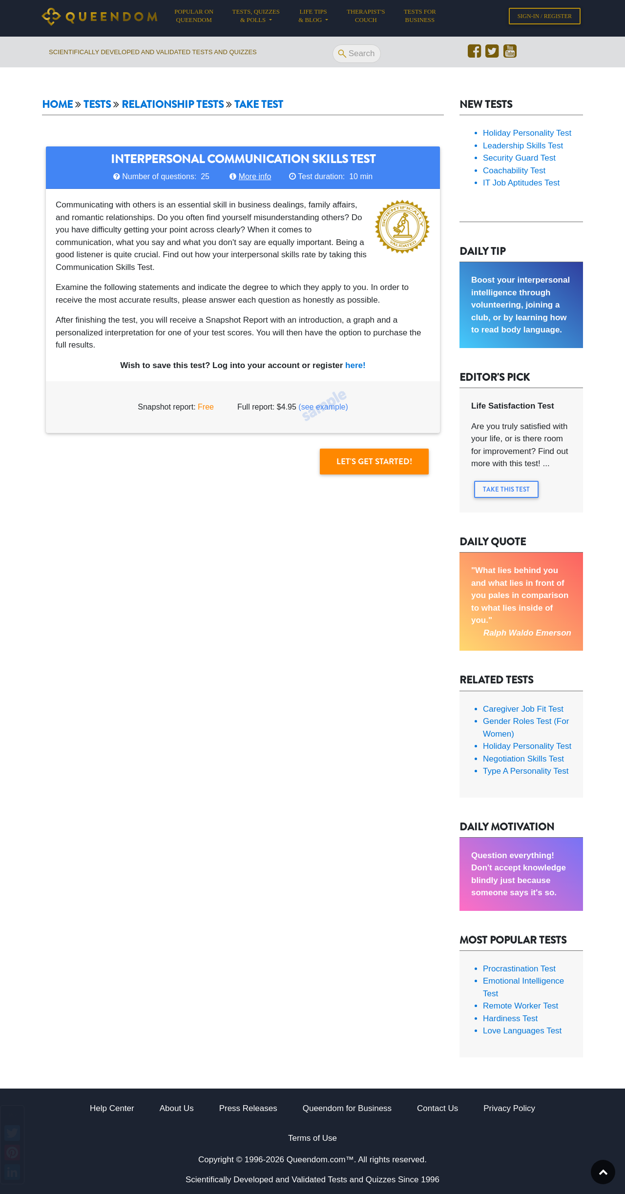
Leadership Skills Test (523, 145)
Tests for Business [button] (420, 17)
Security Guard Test (519, 158)
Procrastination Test (519, 968)
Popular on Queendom (198, 17)
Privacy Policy (509, 1108)
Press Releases (248, 1108)
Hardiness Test (510, 1018)
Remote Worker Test (520, 1005)
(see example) (323, 407)
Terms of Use (312, 1138)
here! (355, 365)
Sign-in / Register (545, 18)
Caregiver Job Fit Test (523, 709)
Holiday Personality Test (527, 133)
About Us (177, 1108)
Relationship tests (173, 105)
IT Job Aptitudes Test (521, 182)
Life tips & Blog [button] (312, 17)
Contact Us (437, 1108)
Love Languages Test (522, 1030)
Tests (97, 105)
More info (255, 176)
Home (57, 105)
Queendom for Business (347, 1108)
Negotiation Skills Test (523, 758)
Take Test (258, 105)
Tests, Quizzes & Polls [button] (256, 17)
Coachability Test (514, 170)
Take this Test (506, 489)
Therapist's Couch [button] (366, 17)
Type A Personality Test (525, 771)
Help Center (112, 1108)
